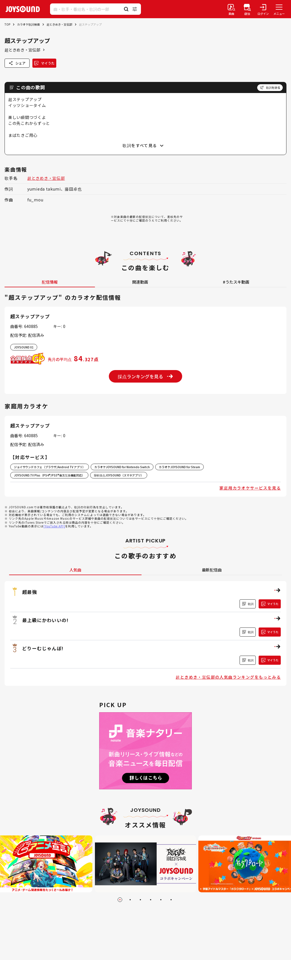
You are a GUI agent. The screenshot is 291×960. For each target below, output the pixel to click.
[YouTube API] (54, 526)
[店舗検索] (247, 9)
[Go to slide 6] (171, 899)
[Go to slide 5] (160, 899)
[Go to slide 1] (119, 899)
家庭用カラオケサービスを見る (250, 488)
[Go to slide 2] (130, 899)
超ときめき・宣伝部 (59, 24)
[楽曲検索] (231, 9)
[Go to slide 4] (150, 899)
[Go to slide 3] (140, 899)
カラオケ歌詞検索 (28, 24)
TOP (7, 24)
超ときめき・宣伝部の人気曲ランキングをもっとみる (228, 677)
